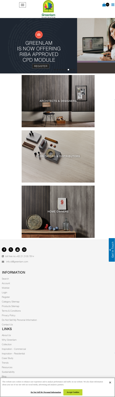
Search (5, 278)
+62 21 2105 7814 (25, 256)
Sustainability (8, 371)
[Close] (110, 382)
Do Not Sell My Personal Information (19, 319)
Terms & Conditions (11, 310)
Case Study (7, 358)
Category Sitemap (10, 301)
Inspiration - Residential (13, 353)
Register (40, 66)
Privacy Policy (8, 315)
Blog (4, 376)
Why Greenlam (9, 339)
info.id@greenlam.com (17, 261)
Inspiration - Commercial (14, 349)
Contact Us (7, 324)
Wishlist (5, 287)
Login (4, 292)
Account (6, 283)
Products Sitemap (10, 306)
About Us (6, 335)
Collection (7, 344)
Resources (7, 367)
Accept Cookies (73, 392)
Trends (5, 362)
